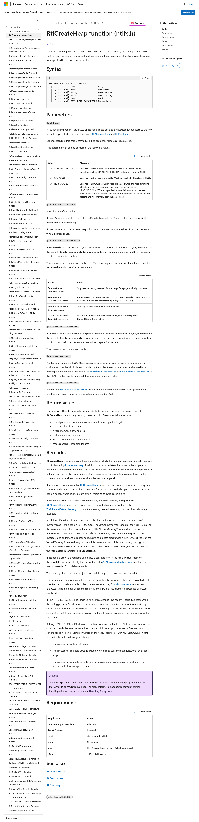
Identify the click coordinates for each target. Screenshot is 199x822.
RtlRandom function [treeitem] (18, 387)
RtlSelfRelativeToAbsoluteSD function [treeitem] (22, 423)
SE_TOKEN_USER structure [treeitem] (21, 625)
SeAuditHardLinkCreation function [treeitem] (25, 650)
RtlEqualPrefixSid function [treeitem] (21, 120)
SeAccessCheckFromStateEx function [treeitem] (22, 640)
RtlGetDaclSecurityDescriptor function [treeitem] (23, 179)
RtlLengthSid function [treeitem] (19, 287)
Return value (168, 37)
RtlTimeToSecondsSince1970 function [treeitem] (22, 473)
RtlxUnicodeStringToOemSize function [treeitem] (22, 610)
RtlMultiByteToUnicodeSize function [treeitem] (21, 298)
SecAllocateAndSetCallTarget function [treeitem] (22, 715)
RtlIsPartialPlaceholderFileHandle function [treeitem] (24, 264)
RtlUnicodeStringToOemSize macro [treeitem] (22, 498)
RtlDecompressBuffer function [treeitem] (23, 68)
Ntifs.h (97, 23)
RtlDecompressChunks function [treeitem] (24, 81)
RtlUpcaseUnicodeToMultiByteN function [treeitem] (24, 573)
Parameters (167, 32)
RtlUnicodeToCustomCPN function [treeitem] (21, 523)
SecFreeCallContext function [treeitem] (22, 746)
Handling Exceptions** (101, 691)
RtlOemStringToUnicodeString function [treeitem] (23, 348)
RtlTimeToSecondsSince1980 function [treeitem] (22, 482)
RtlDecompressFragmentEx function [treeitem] (21, 92)
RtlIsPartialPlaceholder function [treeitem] (23, 257)
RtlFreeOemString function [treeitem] (21, 146)
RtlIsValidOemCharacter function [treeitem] (24, 278)
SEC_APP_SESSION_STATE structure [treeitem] (21, 677)
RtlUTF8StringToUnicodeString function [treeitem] (23, 589)
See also (165, 49)
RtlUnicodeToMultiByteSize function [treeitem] (21, 535)
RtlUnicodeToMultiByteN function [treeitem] (25, 529)
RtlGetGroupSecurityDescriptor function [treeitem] (23, 187)
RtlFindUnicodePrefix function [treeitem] (23, 138)
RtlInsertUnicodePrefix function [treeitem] (23, 236)
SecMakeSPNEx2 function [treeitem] (21, 776)
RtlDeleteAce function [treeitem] (19, 99)
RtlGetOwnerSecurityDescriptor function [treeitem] (24, 195)
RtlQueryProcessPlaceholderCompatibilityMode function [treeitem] (25, 373)
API (57, 23)
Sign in (192, 3)
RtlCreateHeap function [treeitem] (20, 35)
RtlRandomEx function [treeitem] (19, 392)
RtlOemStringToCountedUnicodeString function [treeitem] (25, 331)
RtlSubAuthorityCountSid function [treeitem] (25, 462)
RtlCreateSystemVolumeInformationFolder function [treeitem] (24, 49)
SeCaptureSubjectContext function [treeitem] (21, 731)
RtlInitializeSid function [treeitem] (19, 219)
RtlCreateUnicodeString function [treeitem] (24, 56)
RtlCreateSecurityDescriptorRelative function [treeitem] (25, 41)
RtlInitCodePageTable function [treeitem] (23, 214)
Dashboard (188, 12)
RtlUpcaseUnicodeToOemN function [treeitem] (22, 581)
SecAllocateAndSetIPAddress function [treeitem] (22, 723)
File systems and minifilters (76, 23)
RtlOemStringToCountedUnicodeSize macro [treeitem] (25, 323)
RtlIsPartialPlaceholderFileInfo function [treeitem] (23, 272)
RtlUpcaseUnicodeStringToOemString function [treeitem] (25, 556)
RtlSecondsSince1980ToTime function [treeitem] (22, 415)
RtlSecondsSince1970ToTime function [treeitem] (22, 407)
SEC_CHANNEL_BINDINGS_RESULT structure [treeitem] (25, 702)
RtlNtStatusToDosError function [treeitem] (24, 308)
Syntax (165, 28)
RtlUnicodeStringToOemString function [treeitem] (23, 506)
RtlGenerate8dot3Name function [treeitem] (24, 155)
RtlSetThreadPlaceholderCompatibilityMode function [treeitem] (25, 456)
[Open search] (184, 4)
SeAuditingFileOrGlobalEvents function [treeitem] (23, 661)
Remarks (166, 41)
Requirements (168, 45)
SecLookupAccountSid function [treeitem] (24, 758)
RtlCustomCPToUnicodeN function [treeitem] (21, 62)
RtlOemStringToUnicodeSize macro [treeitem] (22, 339)
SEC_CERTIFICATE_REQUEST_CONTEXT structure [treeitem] (25, 686)
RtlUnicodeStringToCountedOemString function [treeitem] (25, 490)
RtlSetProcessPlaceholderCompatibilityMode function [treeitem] (25, 448)
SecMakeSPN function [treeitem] (19, 767)
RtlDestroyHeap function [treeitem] (20, 107)
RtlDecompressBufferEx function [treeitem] (24, 73)
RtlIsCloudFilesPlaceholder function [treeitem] (21, 243)
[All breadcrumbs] (49, 23)
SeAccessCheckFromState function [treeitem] (21, 631)
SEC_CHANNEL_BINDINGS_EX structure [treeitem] (23, 694)
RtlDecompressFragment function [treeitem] (25, 86)
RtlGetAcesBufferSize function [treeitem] (23, 164)
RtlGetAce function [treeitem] (18, 160)
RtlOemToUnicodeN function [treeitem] (22, 354)
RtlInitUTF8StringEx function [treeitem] (22, 232)
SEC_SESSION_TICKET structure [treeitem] (24, 708)
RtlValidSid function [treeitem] (18, 595)
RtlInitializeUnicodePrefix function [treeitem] (24, 227)
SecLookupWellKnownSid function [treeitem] (25, 763)
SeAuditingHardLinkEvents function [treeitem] (21, 669)
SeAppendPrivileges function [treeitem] (22, 646)
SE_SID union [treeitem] (15, 620)
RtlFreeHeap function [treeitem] (19, 142)
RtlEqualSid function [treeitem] (18, 124)
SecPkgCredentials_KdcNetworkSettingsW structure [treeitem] (25, 782)
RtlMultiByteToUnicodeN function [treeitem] (25, 291)
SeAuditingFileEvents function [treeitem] (23, 655)
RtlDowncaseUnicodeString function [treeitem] (22, 114)
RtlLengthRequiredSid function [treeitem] (23, 282)
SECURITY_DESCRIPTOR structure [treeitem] (25, 801)
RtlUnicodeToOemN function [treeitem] (22, 541)
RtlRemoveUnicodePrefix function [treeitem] (24, 396)
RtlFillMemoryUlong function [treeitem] (22, 129)
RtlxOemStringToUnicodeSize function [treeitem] (22, 602)
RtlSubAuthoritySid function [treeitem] (22, 467)
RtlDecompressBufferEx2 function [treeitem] (24, 77)
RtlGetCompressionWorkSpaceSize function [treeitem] (24, 171)
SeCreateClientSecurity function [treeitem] (24, 789)
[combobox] (21, 27)
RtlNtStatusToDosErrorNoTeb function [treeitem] (22, 315)
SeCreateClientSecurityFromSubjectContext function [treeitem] (25, 795)
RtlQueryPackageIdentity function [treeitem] (25, 358)
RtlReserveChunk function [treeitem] (21, 400)
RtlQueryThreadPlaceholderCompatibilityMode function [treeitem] (24, 381)
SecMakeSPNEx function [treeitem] (20, 772)
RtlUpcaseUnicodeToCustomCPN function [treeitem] (24, 564)
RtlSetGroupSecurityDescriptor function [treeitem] (23, 432)
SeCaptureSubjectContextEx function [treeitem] (22, 739)
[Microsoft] (6, 4)
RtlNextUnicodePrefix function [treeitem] (23, 304)
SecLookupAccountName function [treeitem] (21, 752)
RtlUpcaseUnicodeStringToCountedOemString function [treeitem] (25, 548)
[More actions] (150, 23)
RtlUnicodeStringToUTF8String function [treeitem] (23, 514)
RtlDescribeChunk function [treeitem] (21, 103)
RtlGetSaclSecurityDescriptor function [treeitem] (22, 203)
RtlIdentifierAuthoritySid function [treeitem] (24, 210)
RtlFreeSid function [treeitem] (18, 151)
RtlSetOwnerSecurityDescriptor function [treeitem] (23, 440)
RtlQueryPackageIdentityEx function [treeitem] (21, 365)
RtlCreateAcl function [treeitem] (19, 30)
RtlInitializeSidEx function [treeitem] (20, 223)
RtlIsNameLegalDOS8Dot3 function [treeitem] (21, 251)
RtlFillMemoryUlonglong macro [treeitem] (23, 133)
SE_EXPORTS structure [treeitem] (19, 616)
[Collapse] (38, 21)
